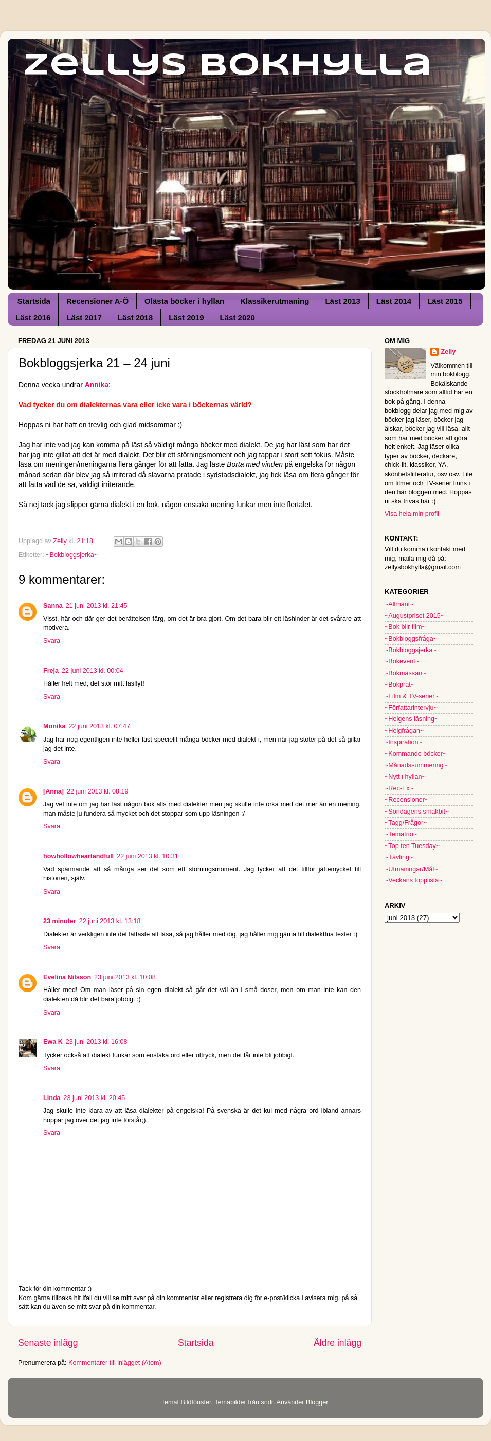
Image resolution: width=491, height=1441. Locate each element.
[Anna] (53, 791)
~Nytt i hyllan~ (405, 776)
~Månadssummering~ (416, 765)
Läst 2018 (135, 317)
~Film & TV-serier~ (412, 696)
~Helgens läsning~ (411, 719)
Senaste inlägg (48, 1343)
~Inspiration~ (403, 742)
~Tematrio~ (401, 834)
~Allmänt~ (399, 604)
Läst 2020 (237, 317)
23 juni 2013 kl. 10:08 (125, 977)
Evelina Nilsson (67, 977)
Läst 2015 (444, 301)
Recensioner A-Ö (97, 301)
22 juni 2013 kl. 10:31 (147, 856)
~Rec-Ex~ (399, 788)
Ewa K (53, 1042)
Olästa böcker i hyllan (184, 301)
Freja (51, 670)
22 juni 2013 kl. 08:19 (98, 791)
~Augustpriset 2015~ (414, 615)
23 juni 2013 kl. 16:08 (97, 1042)
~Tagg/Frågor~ (406, 822)
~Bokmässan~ (405, 673)
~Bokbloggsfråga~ (411, 638)
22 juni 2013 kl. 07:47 (99, 726)
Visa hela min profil (412, 513)
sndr (267, 1402)
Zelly (448, 351)
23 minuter (59, 921)
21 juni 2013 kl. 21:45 (97, 605)
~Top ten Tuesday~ (412, 846)
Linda (52, 1098)
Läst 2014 (393, 301)
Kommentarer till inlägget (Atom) (114, 1362)
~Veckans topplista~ (414, 880)
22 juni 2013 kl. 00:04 (92, 670)
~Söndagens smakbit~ (417, 811)
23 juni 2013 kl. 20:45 (94, 1098)
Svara (51, 640)
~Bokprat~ (399, 684)
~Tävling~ (399, 857)
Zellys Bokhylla (227, 66)
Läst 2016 (32, 317)
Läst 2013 (342, 301)
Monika (54, 726)
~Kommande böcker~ (415, 754)
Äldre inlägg (337, 1343)
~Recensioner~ (406, 799)
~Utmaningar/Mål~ (411, 869)
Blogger (317, 1402)
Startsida (33, 301)
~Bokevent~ (402, 661)
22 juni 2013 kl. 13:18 (110, 921)
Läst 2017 (83, 317)
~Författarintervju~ (411, 707)
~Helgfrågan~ (404, 730)
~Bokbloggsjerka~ (72, 555)
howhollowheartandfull (78, 856)
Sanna (53, 605)
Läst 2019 (186, 317)
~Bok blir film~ (405, 627)
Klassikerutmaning (274, 301)
